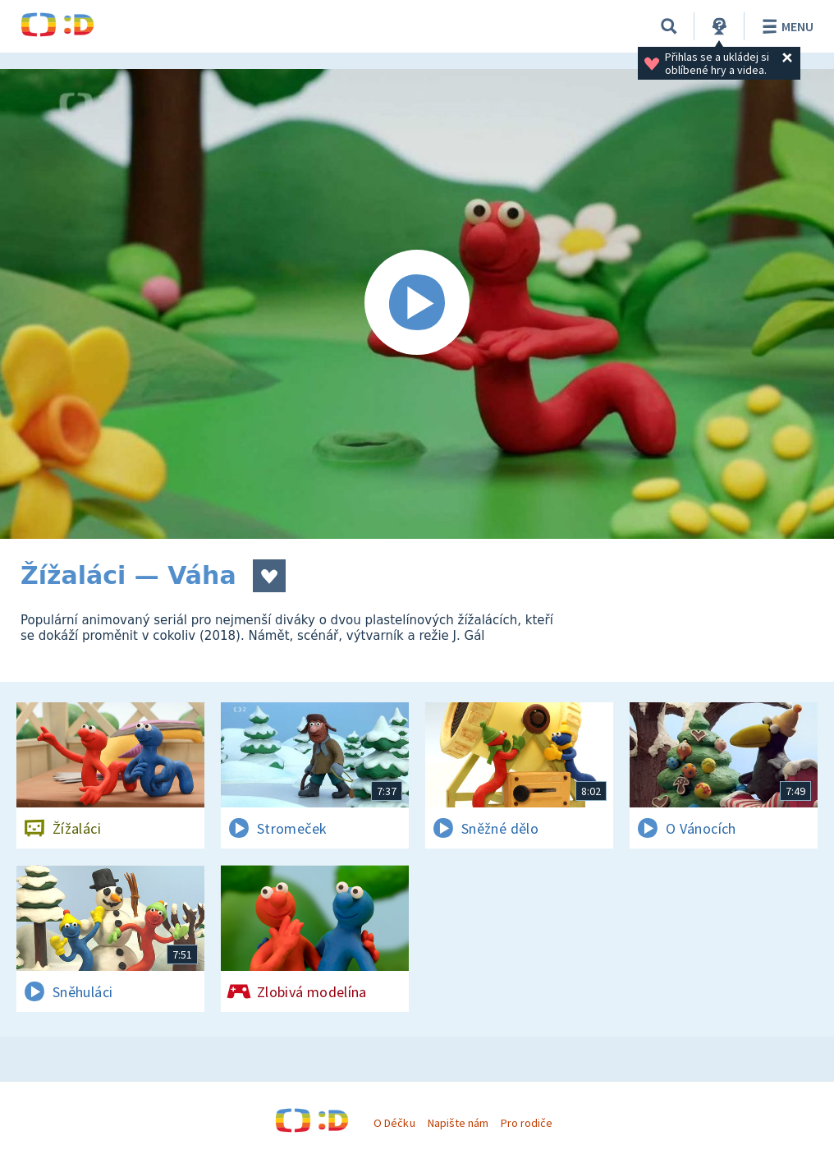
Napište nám (458, 1122)
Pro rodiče (526, 1122)
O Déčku (394, 1122)
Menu (785, 26)
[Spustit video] (417, 304)
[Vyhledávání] (669, 26)
